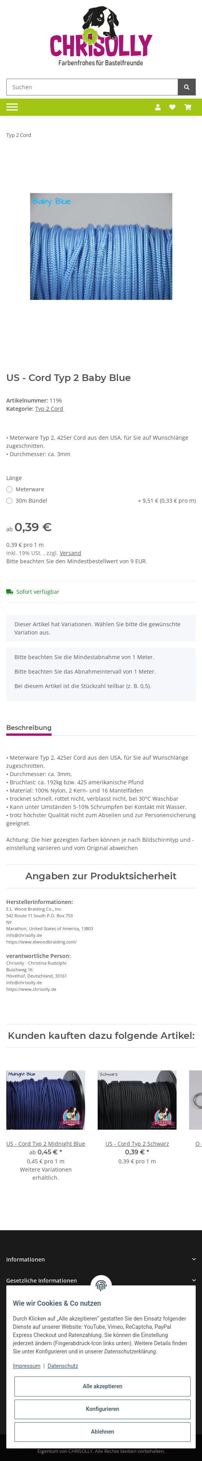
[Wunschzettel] (172, 107)
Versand (70, 553)
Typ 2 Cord (49, 408)
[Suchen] (92, 87)
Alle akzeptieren (102, 1386)
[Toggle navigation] (12, 107)
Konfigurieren (102, 1409)
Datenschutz (63, 1366)
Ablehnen (102, 1432)
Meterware (30, 489)
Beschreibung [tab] (29, 727)
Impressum (26, 1366)
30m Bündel (106, 500)
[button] (158, 107)
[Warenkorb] (188, 107)
